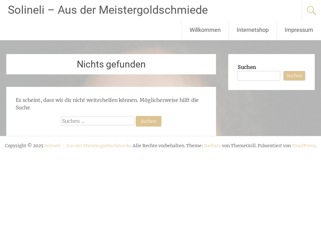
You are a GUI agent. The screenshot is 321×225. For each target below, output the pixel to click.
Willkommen (205, 30)
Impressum (299, 30)
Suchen (247, 67)
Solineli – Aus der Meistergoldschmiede (108, 10)
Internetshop (253, 30)
